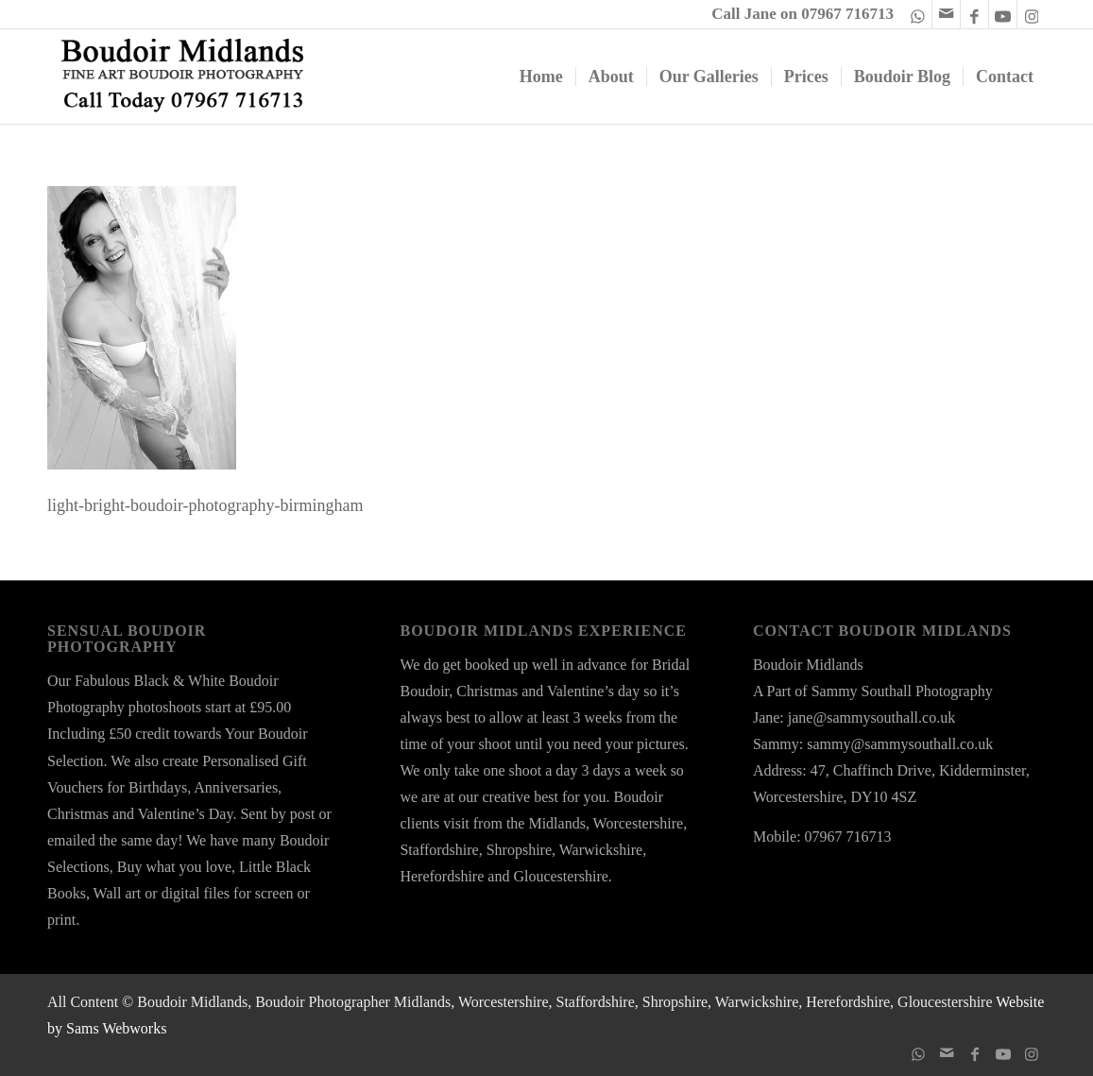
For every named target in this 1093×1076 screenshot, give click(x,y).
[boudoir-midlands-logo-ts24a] (183, 76)
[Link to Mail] (946, 14)
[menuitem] (541, 76)
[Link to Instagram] (1031, 14)
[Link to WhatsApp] (917, 14)
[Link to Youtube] (1002, 14)
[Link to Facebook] (974, 14)
